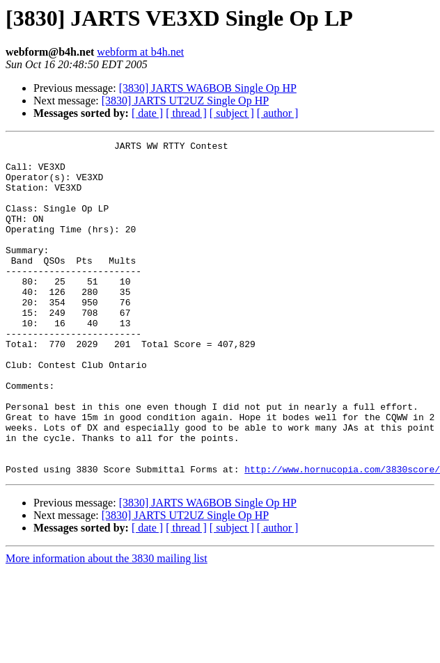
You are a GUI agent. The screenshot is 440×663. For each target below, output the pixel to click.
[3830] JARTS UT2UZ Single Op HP (185, 100)
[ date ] (147, 113)
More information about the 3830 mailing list (106, 625)
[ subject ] (232, 113)
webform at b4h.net (140, 52)
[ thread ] (186, 113)
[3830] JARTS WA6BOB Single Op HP (208, 88)
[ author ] (278, 113)
